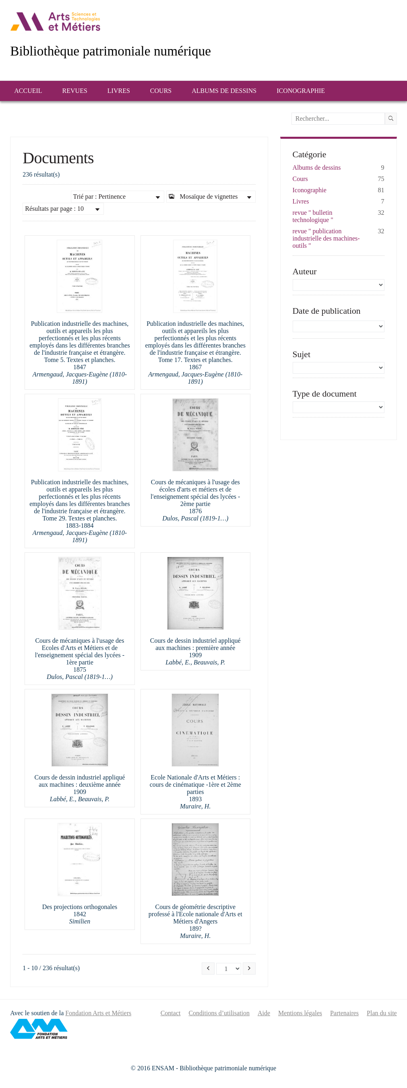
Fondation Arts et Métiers (98, 1013)
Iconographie (301, 90)
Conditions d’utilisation (219, 1013)
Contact (171, 1013)
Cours (160, 90)
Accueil (28, 90)
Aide (264, 1013)
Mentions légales (300, 1013)
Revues (74, 90)
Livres (118, 90)
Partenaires (344, 1013)
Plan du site (382, 1013)
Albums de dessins (224, 90)
